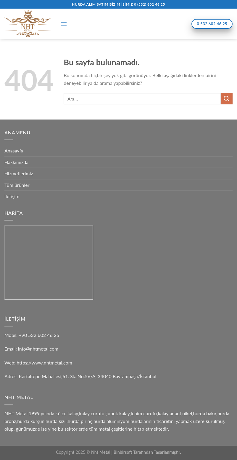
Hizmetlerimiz (18, 173)
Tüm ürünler (17, 185)
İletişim (11, 196)
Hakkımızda (16, 162)
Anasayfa (13, 150)
